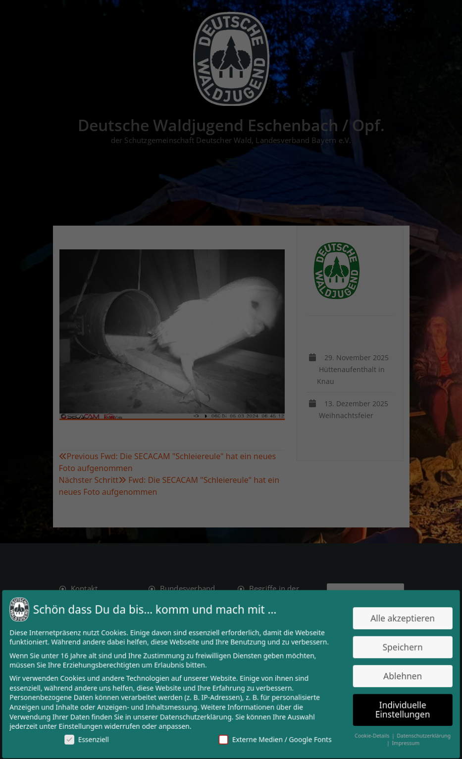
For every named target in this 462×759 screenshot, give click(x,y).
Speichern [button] (398, 647)
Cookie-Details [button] (369, 734)
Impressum (401, 741)
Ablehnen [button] (398, 675)
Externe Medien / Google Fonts (273, 737)
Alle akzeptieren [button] (398, 619)
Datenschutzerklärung (196, 715)
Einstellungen (83, 724)
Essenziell (89, 737)
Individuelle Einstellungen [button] (398, 708)
